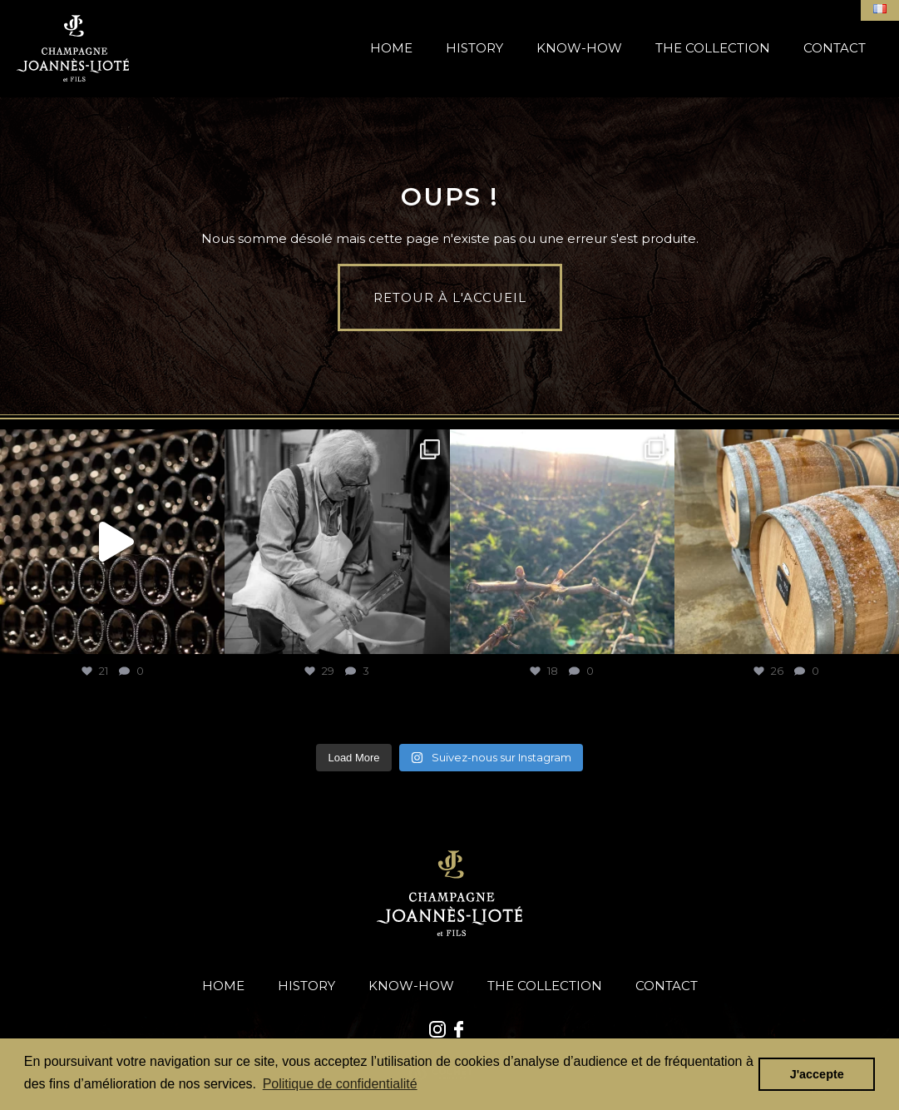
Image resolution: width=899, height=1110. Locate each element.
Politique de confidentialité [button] (340, 1084)
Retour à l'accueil (449, 297)
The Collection (712, 48)
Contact (834, 48)
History (474, 48)
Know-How (579, 48)
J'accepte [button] (817, 1074)
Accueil (73, 48)
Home (391, 48)
